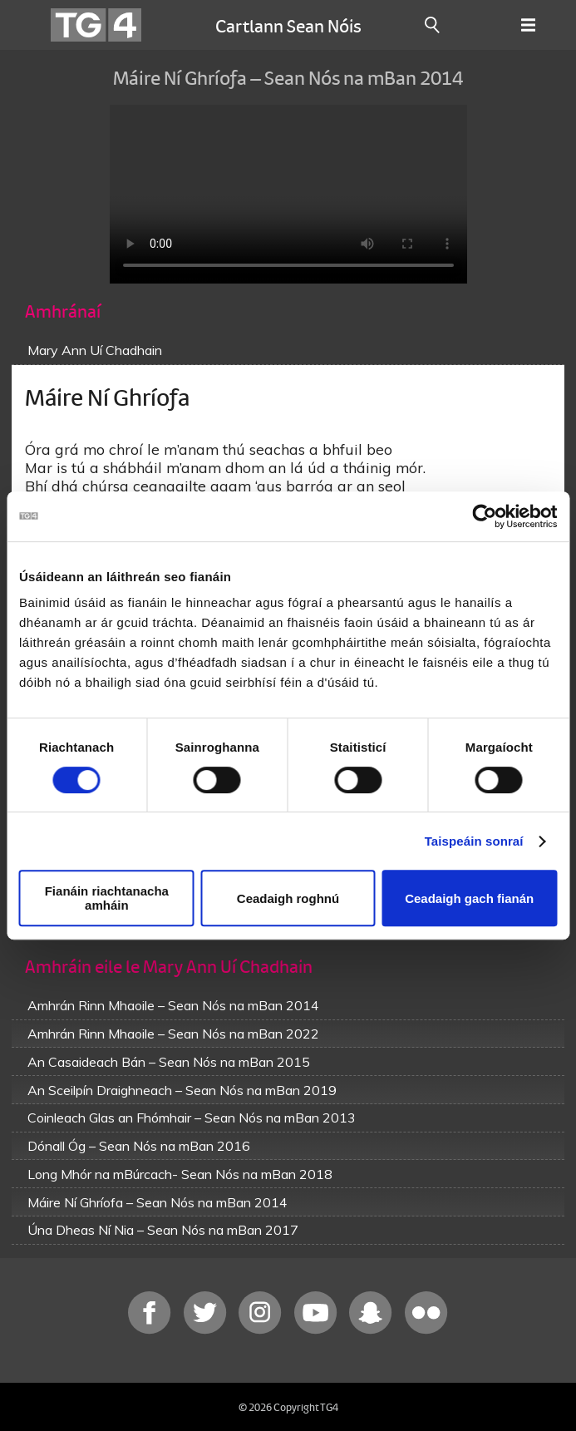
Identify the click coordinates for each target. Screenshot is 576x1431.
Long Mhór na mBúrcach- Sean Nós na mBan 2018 (179, 1174)
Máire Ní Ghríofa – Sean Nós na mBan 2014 (157, 1202)
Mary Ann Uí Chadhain (94, 350)
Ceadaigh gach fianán (469, 898)
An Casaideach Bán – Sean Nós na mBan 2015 (168, 1062)
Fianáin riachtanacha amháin (107, 898)
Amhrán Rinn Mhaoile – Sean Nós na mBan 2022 (173, 1033)
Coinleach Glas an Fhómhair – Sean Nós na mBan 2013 (191, 1117)
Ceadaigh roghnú (288, 898)
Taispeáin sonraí (474, 841)
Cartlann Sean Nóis (288, 25)
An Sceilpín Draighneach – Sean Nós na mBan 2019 (182, 1090)
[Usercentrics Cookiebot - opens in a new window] (484, 516)
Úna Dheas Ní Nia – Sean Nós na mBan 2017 (162, 1229)
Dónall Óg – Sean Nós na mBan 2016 (138, 1145)
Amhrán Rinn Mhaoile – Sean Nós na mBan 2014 (173, 1005)
